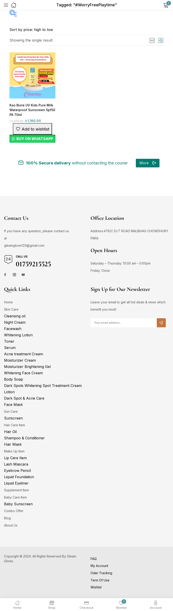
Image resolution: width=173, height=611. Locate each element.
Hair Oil (10, 432)
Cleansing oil (14, 316)
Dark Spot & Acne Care (24, 399)
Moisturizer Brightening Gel (27, 367)
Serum (10, 348)
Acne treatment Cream (23, 354)
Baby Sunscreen (18, 504)
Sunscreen (13, 419)
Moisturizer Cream (20, 361)
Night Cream (14, 323)
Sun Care (11, 412)
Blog (7, 519)
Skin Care (11, 310)
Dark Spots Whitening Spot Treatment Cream (43, 386)
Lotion (9, 392)
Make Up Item (14, 452)
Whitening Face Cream (23, 373)
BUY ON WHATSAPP (34, 139)
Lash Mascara (16, 465)
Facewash (12, 329)
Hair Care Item (14, 426)
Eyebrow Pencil (17, 471)
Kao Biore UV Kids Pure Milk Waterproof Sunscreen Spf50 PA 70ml (31, 110)
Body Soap (13, 380)
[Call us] (8, 260)
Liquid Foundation (19, 477)
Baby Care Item (15, 498)
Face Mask (13, 405)
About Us (11, 526)
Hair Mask (13, 445)
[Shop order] (31, 29)
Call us (21, 257)
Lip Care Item (15, 458)
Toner (9, 342)
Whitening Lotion (18, 335)
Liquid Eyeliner (16, 484)
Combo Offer (13, 511)
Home (8, 303)
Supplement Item (16, 491)
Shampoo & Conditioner (24, 438)
